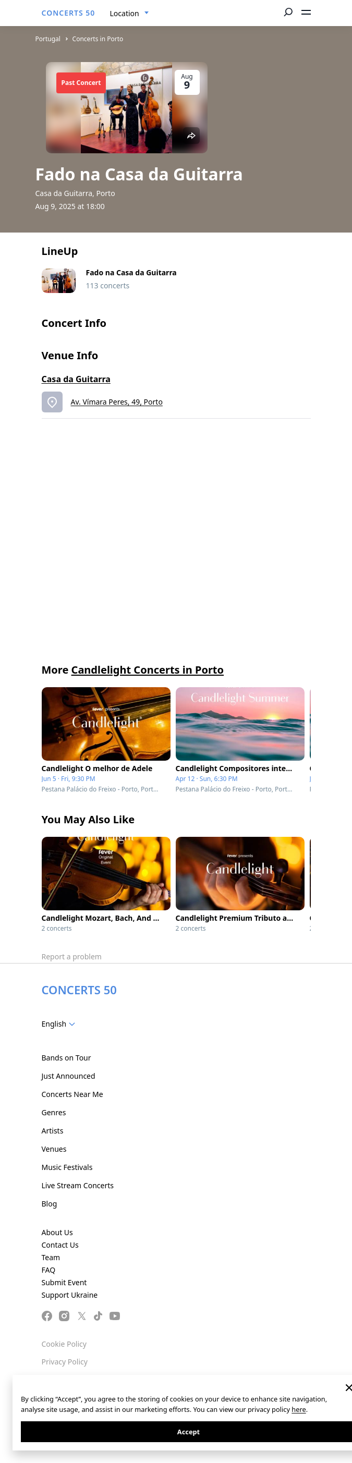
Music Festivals (67, 1167)
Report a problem (72, 956)
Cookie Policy (64, 1344)
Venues (54, 1149)
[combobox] (129, 13)
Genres (54, 1112)
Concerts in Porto (98, 38)
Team (51, 1257)
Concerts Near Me (72, 1094)
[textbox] (61, 1024)
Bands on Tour (66, 1058)
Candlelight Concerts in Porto (147, 670)
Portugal (47, 38)
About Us (57, 1232)
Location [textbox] (124, 13)
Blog (49, 1204)
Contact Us (60, 1245)
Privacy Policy (65, 1362)
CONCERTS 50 (68, 13)
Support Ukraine (70, 1295)
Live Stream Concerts (78, 1185)
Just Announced (68, 1076)
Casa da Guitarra (76, 379)
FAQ (49, 1270)
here (299, 1409)
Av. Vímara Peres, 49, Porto (117, 402)
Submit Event (64, 1282)
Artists (53, 1131)
